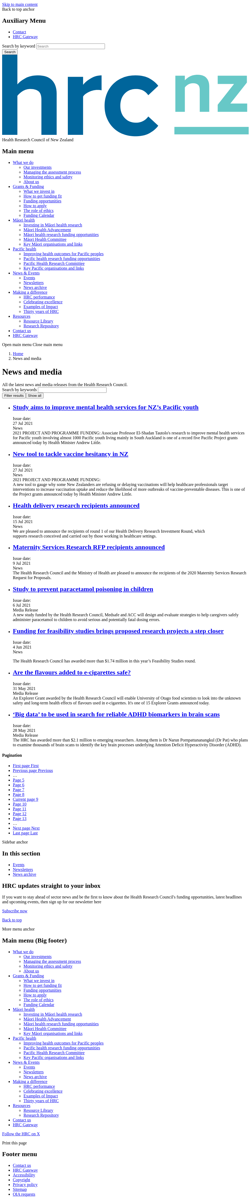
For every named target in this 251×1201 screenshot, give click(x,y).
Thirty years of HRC (41, 311)
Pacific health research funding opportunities (61, 258)
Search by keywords (19, 389)
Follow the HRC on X (21, 1134)
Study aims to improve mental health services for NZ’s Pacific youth (106, 407)
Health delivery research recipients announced (76, 505)
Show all (34, 396)
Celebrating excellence (42, 302)
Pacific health (24, 249)
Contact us (22, 330)
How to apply (35, 205)
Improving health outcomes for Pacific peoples (63, 254)
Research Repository (41, 326)
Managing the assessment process (52, 172)
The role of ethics (38, 210)
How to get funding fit (42, 196)
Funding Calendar (38, 215)
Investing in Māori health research (52, 225)
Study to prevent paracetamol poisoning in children (83, 589)
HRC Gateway (25, 36)
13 (19, 818)
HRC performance (39, 297)
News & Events (26, 273)
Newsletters (33, 282)
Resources (21, 316)
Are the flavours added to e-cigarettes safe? (72, 672)
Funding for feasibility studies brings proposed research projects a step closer (118, 630)
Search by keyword (18, 46)
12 (19, 813)
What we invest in (38, 191)
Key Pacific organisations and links (53, 268)
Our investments (37, 167)
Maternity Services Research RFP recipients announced (89, 547)
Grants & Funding (28, 186)
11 (19, 809)
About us (31, 181)
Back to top (12, 920)
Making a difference (30, 292)
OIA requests (24, 1194)
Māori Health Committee (44, 239)
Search (9, 52)
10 (19, 804)
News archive (35, 287)
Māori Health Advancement (47, 229)
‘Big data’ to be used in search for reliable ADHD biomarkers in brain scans (116, 714)
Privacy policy (25, 1184)
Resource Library (38, 321)
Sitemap (20, 1189)
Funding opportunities (42, 201)
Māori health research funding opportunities (61, 234)
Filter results (14, 396)
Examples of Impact (40, 306)
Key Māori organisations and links (53, 244)
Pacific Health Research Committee (54, 263)
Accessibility (24, 1175)
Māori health (24, 220)
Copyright (21, 1180)
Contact (19, 32)
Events (29, 278)
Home (18, 353)
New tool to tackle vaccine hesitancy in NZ (70, 453)
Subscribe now (15, 911)
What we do (23, 162)
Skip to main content (20, 4)
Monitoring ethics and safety (48, 177)
